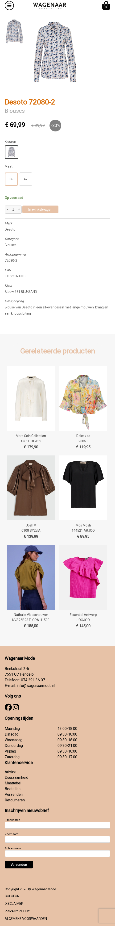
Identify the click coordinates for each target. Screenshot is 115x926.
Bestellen (13, 789)
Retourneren (15, 800)
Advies (10, 772)
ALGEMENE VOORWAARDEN (26, 919)
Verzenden (14, 794)
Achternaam (13, 848)
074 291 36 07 (33, 680)
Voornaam (11, 834)
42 (26, 179)
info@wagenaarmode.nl (36, 685)
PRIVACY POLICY (17, 911)
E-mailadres (12, 820)
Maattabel (13, 783)
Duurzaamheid (16, 777)
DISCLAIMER (14, 903)
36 (11, 179)
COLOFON (12, 896)
